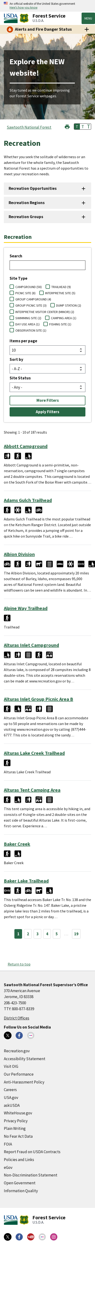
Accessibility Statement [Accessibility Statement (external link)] (24, 1058)
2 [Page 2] (28, 933)
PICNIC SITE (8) (25, 293)
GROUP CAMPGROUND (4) (33, 299)
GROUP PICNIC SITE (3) (31, 305)
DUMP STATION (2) (68, 305)
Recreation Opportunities (33, 188)
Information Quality (21, 1190)
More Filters (47, 400)
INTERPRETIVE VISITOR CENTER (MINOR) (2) (44, 312)
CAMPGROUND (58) (28, 287)
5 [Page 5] (57, 933)
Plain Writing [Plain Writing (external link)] (15, 1128)
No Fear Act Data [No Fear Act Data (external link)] (18, 1136)
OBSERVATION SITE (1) (30, 330)
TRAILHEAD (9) (61, 287)
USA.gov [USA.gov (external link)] (11, 1097)
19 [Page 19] (76, 933)
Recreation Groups (26, 216)
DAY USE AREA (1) (27, 324)
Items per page (23, 340)
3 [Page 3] (37, 933)
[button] (67, 126)
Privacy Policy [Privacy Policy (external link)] (16, 1120)
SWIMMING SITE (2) (28, 318)
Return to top (19, 964)
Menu (88, 18)
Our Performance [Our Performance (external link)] (19, 1074)
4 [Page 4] (47, 933)
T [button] (77, 126)
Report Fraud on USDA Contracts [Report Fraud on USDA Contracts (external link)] (32, 1151)
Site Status (20, 378)
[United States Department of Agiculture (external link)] (12, 18)
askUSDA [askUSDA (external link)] (12, 1105)
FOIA (8, 1144)
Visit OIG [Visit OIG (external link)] (11, 1066)
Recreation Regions (27, 202)
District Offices (16, 1018)
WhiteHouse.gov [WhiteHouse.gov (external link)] (18, 1113)
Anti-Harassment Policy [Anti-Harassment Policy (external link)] (24, 1082)
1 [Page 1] (18, 933)
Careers (10, 1089)
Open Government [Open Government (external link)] (20, 1183)
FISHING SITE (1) (60, 324)
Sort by (16, 359)
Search (16, 256)
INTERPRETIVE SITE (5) (60, 293)
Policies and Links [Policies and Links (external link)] (19, 1159)
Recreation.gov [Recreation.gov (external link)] (17, 1051)
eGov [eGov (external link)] (8, 1167)
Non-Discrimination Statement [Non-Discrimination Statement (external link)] (30, 1175)
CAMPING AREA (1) (63, 318)
